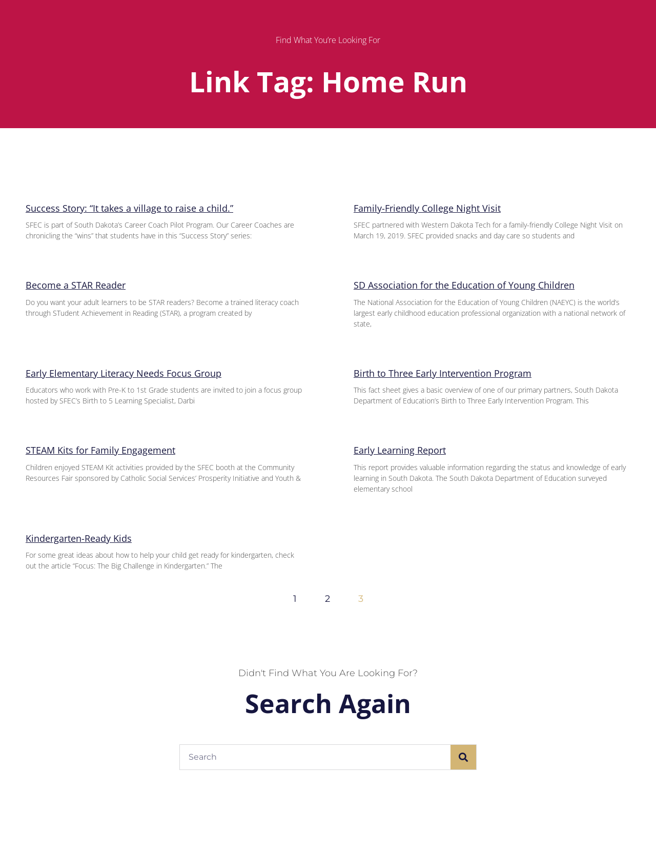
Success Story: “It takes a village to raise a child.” (129, 208)
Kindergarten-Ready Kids (79, 538)
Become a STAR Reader (76, 285)
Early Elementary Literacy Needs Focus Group (123, 373)
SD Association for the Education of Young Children (464, 285)
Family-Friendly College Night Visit (427, 208)
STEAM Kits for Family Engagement (100, 450)
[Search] (463, 757)
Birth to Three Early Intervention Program (442, 373)
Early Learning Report (400, 450)
